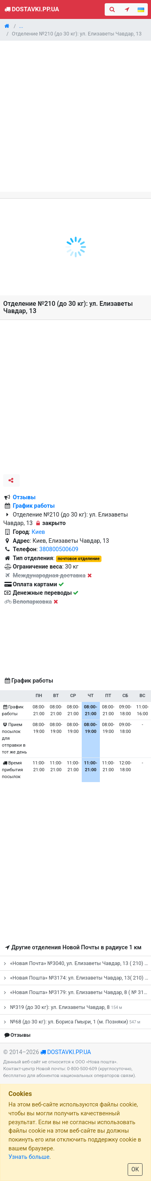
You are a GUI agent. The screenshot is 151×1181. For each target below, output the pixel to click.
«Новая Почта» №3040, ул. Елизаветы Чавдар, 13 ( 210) (76, 963)
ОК (135, 1169)
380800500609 (59, 549)
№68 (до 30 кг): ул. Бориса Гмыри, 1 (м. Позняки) (71, 1022)
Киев (38, 532)
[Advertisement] (75, 116)
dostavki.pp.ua (69, 1052)
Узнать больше (29, 1157)
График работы (34, 505)
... (21, 26)
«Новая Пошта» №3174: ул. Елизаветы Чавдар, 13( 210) (76, 978)
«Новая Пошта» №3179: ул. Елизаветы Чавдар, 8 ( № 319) (76, 992)
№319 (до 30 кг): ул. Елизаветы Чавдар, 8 (62, 1007)
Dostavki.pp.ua (31, 9)
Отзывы (24, 497)
